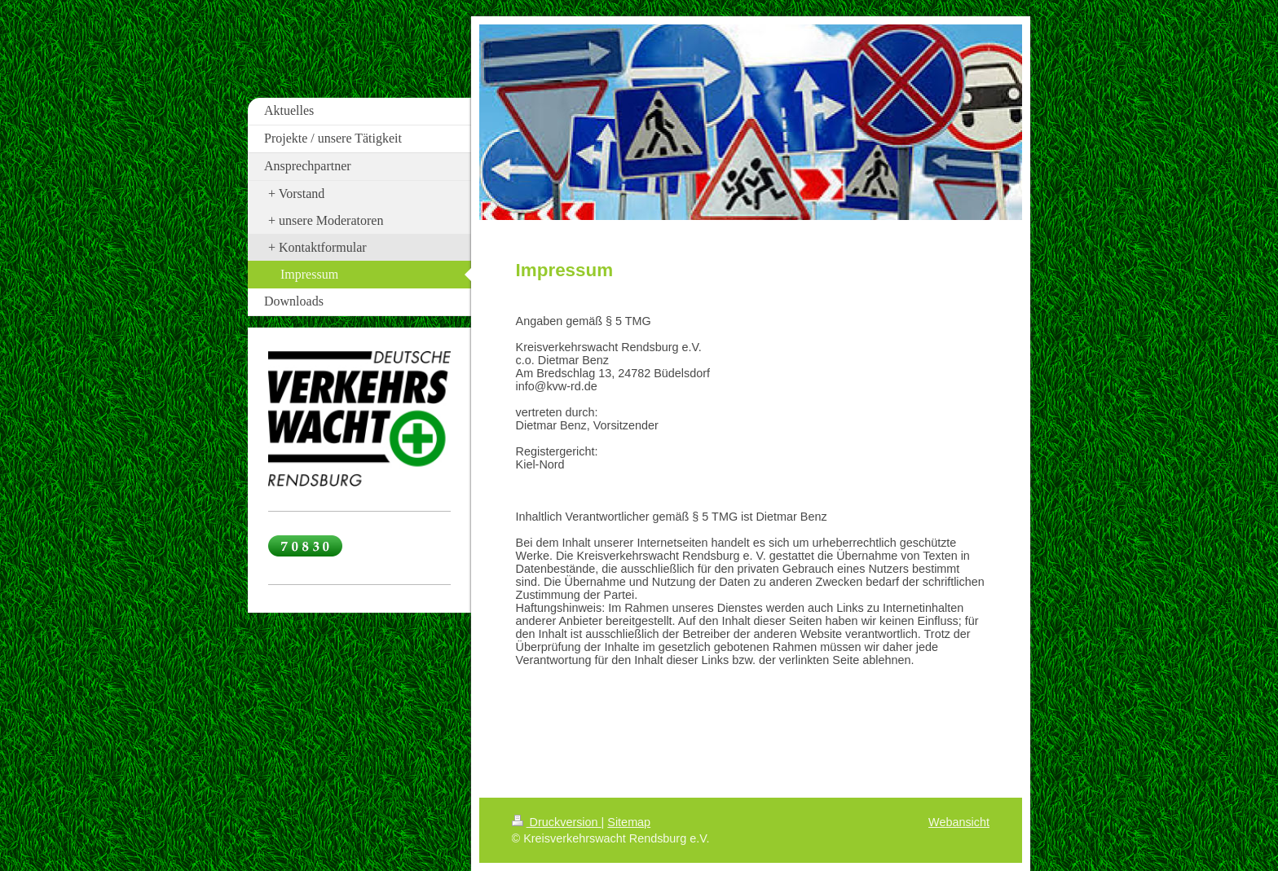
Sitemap (628, 822)
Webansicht (958, 822)
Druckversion (557, 822)
